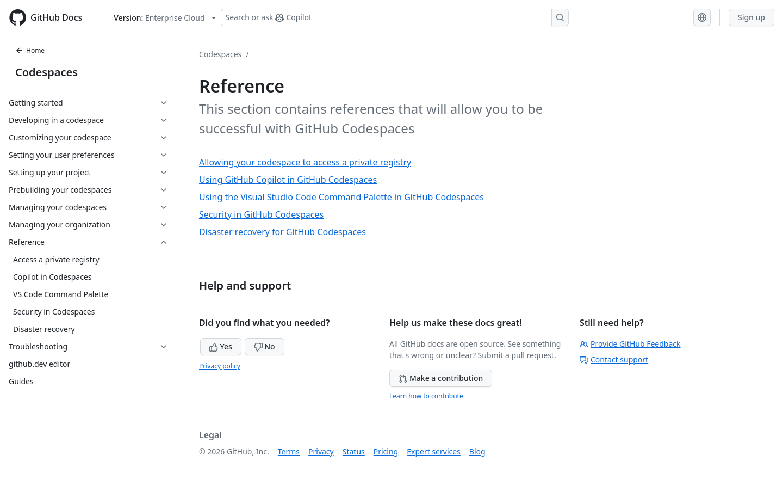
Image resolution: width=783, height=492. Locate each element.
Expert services (434, 451)
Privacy (321, 451)
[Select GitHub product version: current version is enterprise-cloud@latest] (164, 17)
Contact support (614, 359)
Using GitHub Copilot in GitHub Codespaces (288, 180)
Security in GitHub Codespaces (261, 214)
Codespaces (46, 72)
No (264, 346)
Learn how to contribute (426, 396)
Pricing (386, 451)
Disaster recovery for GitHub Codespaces (282, 232)
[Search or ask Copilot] (395, 17)
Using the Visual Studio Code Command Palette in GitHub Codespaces (341, 197)
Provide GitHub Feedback (630, 344)
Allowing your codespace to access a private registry (305, 162)
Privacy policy (219, 366)
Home (30, 50)
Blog (477, 451)
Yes (220, 346)
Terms (289, 451)
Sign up (751, 17)
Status (354, 451)
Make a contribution (441, 378)
